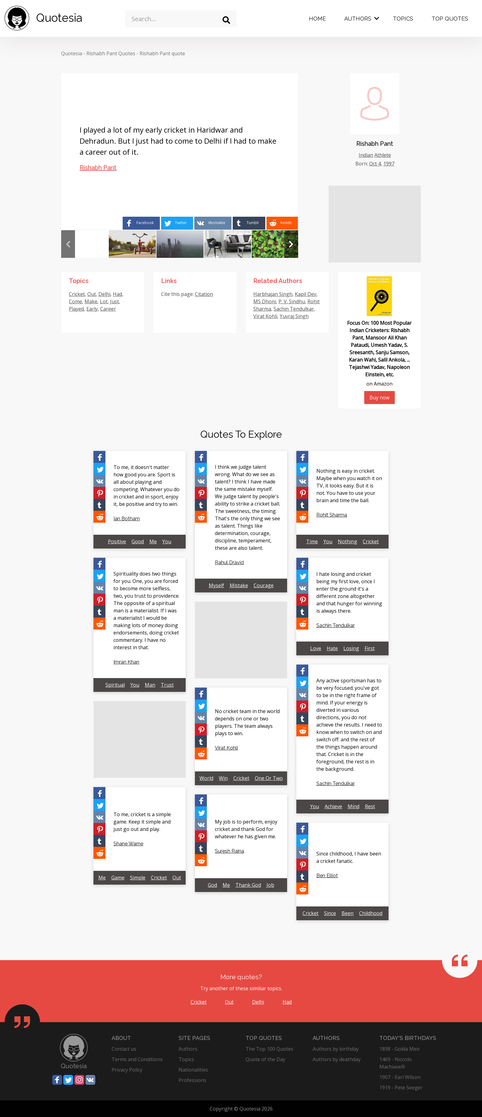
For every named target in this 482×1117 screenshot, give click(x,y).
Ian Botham (126, 519)
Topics (403, 18)
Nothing (347, 541)
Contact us (124, 1048)
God (212, 885)
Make (91, 301)
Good (138, 541)
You (166, 541)
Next (291, 244)
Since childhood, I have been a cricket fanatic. (348, 857)
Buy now (379, 397)
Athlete (382, 155)
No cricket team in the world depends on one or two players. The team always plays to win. (247, 722)
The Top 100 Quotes (269, 1048)
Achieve (333, 806)
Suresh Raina (229, 851)
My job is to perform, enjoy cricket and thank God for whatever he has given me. (246, 829)
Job (270, 885)
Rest (370, 806)
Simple (137, 877)
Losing (351, 648)
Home (317, 18)
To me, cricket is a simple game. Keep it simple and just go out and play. (142, 821)
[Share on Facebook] (141, 223)
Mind (353, 806)
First (370, 648)
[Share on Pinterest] (99, 493)
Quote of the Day (265, 1059)
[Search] (226, 20)
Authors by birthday (336, 1048)
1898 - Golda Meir (399, 1048)
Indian (366, 155)
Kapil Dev (305, 294)
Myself (216, 585)
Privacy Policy (127, 1069)
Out (91, 294)
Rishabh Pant (98, 167)
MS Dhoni (264, 301)
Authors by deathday (337, 1059)
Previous (68, 244)
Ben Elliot (327, 875)
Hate (332, 648)
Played (76, 308)
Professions (192, 1080)
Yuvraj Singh (294, 316)
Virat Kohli (265, 316)
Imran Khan (126, 662)
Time (312, 541)
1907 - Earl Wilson (400, 1077)
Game (117, 877)
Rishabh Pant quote (162, 53)
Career (108, 308)
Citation (204, 294)
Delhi (104, 294)
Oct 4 (375, 163)
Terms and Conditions (137, 1059)
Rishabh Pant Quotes (110, 53)
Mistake (239, 585)
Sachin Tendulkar (294, 308)
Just (114, 301)
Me (153, 541)
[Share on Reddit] (282, 223)
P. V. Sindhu (292, 301)
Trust (167, 684)
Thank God (248, 885)
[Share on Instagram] (79, 1080)
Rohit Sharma (331, 515)
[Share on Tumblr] (249, 223)
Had (117, 294)
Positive (117, 541)
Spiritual (115, 684)
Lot (104, 301)
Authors (357, 18)
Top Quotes (450, 18)
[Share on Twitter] (177, 223)
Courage (264, 585)
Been (348, 913)
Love (315, 648)
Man (150, 684)
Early (92, 308)
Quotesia (71, 53)
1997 (388, 163)
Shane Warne (128, 844)
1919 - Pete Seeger (401, 1087)
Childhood (370, 913)
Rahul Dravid (229, 562)
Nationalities (193, 1069)
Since (330, 913)
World (206, 778)
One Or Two (269, 778)
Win (223, 778)
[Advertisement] (375, 224)
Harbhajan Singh (272, 294)
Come (75, 301)
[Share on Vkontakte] (212, 223)
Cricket (77, 294)
